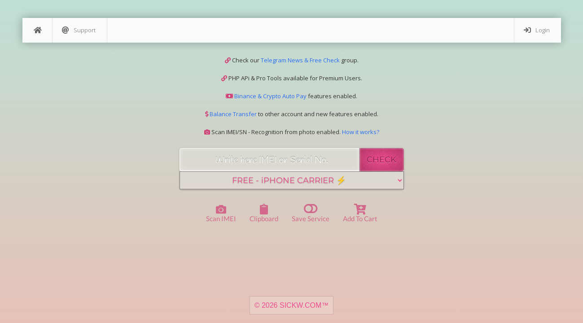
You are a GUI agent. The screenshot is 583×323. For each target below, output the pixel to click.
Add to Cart (360, 213)
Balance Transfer (232, 114)
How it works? (360, 132)
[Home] (37, 30)
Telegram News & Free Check (300, 60)
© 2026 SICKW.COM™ (291, 305)
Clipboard (264, 213)
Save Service (310, 212)
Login (537, 30)
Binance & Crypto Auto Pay (270, 96)
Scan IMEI (221, 214)
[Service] (292, 180)
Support (79, 30)
